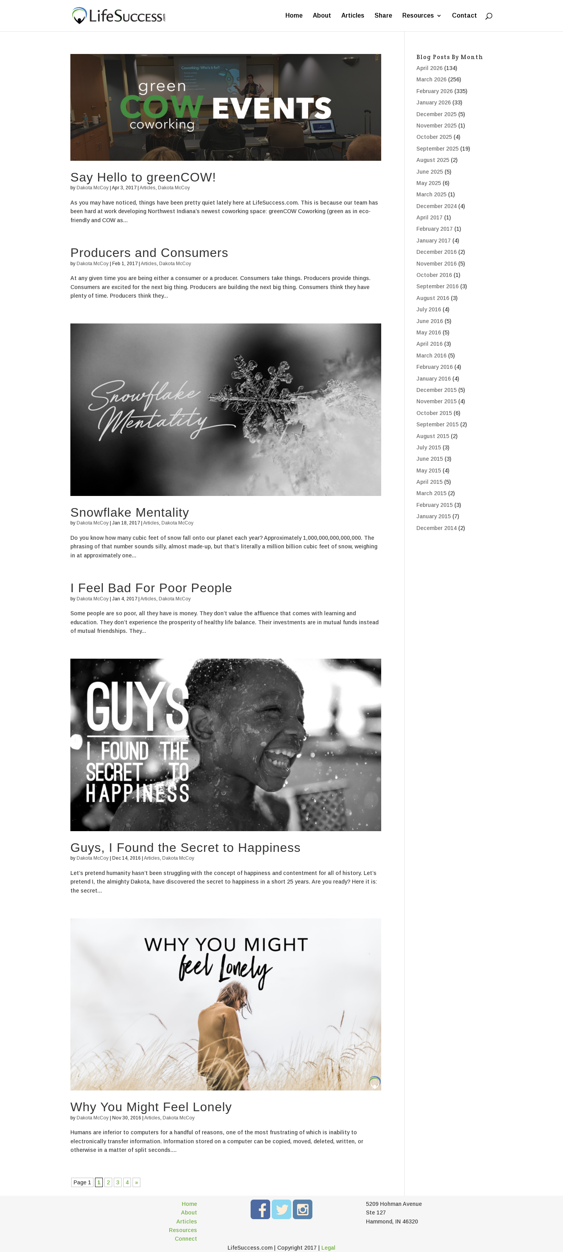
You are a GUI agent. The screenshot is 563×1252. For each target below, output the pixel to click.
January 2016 (433, 378)
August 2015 (432, 436)
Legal (328, 1248)
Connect (186, 1239)
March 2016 (431, 355)
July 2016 (428, 309)
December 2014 (436, 528)
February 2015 (434, 505)
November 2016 (436, 263)
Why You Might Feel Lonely (151, 1107)
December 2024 (436, 206)
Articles (352, 16)
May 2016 (428, 332)
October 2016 (434, 275)
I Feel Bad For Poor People (151, 588)
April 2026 (429, 68)
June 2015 (429, 459)
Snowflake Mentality (129, 512)
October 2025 (434, 137)
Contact (464, 16)
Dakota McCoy (93, 187)
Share (383, 16)
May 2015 (428, 470)
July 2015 (428, 447)
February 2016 (434, 367)
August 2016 (432, 298)
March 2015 (431, 493)
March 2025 (431, 194)
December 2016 (436, 252)
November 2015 (436, 401)
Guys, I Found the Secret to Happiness (185, 848)
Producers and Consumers (149, 253)
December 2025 (436, 114)
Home (294, 16)
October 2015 (434, 413)
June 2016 (429, 321)
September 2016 (437, 286)
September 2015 (437, 424)
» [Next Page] (136, 1182)
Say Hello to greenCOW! (143, 177)
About (322, 16)
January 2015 (433, 516)
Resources (418, 16)
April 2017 (429, 217)
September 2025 (437, 148)
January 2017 (433, 240)
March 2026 (431, 79)
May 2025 (428, 183)
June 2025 (429, 172)
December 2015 (436, 390)
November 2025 (436, 125)
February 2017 (434, 229)
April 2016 (429, 344)
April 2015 (429, 482)
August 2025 (432, 160)
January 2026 (433, 102)
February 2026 (434, 91)
